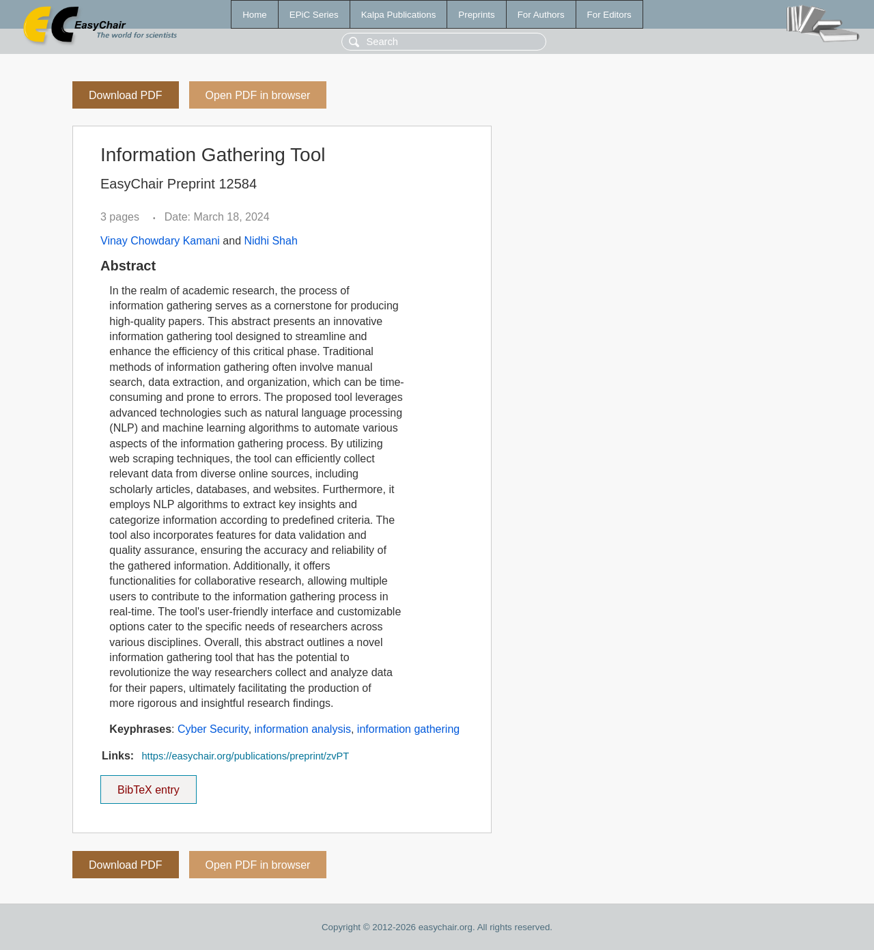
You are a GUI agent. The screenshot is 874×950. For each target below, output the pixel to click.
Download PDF (126, 95)
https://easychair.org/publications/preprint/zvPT (245, 756)
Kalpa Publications (398, 15)
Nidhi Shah (271, 241)
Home (254, 15)
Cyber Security (213, 729)
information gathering (408, 729)
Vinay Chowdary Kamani (160, 241)
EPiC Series (314, 15)
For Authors (541, 15)
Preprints (476, 15)
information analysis (303, 729)
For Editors (609, 15)
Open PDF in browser (258, 95)
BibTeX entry (148, 785)
